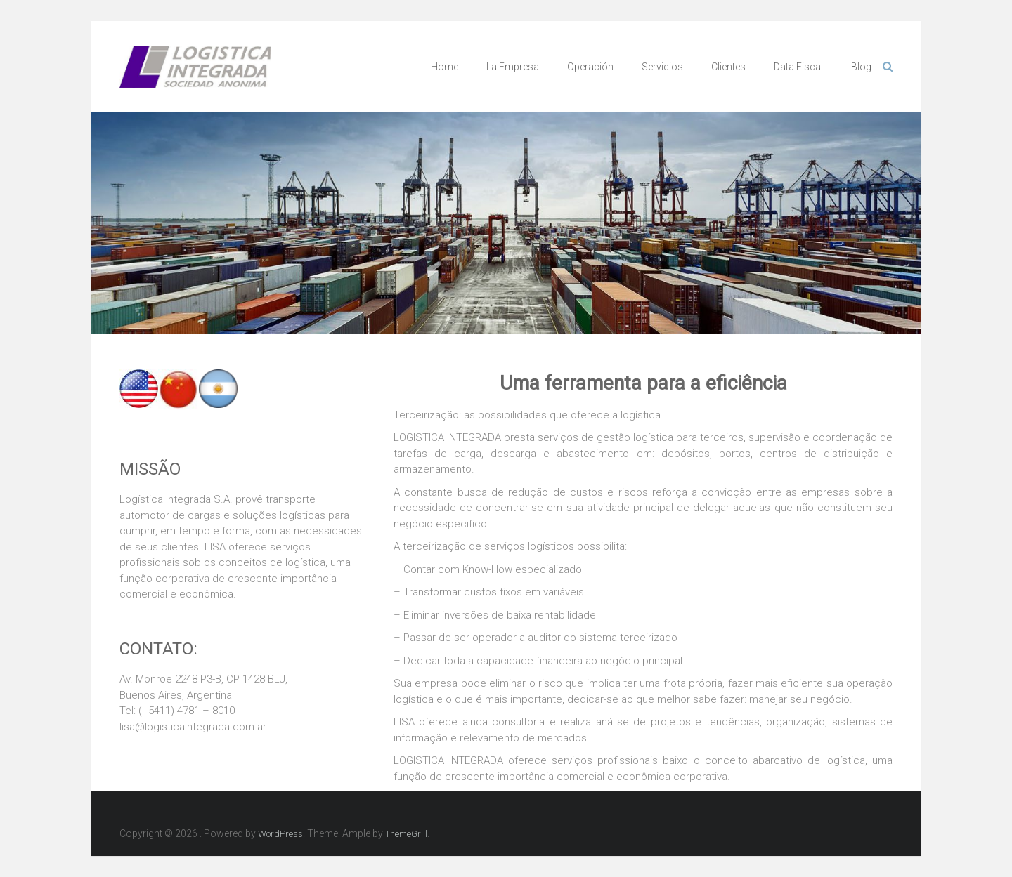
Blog (861, 66)
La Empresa (512, 66)
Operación (590, 66)
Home (444, 66)
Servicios (662, 66)
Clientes (728, 66)
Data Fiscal (798, 66)
